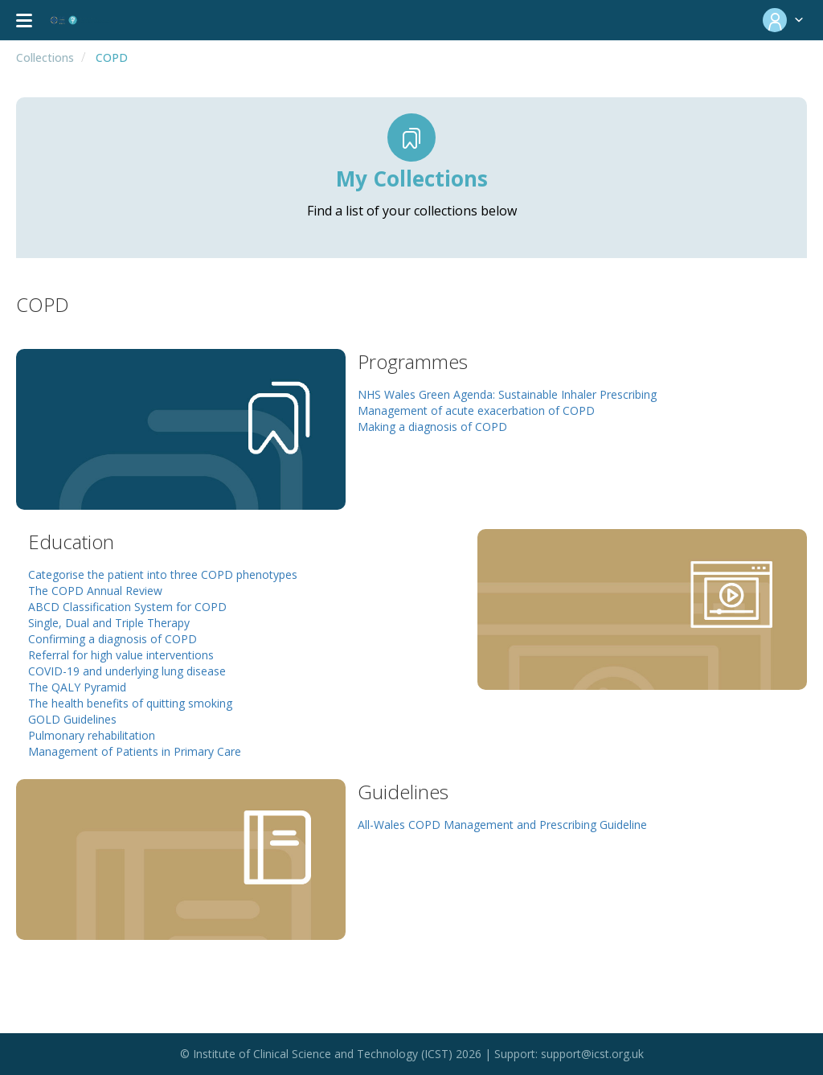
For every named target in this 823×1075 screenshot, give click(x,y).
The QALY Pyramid (77, 687)
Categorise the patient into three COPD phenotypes (162, 574)
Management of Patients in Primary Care (134, 751)
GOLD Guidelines (72, 719)
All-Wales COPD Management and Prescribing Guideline (502, 824)
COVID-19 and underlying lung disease (127, 671)
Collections (45, 57)
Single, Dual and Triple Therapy (109, 622)
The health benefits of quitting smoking (130, 703)
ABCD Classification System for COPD (127, 606)
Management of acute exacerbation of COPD (476, 410)
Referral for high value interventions (121, 655)
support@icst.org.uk (592, 1053)
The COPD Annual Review (95, 590)
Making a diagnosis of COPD (432, 426)
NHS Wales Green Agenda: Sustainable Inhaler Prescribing (507, 394)
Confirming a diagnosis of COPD (112, 638)
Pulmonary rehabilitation (91, 735)
